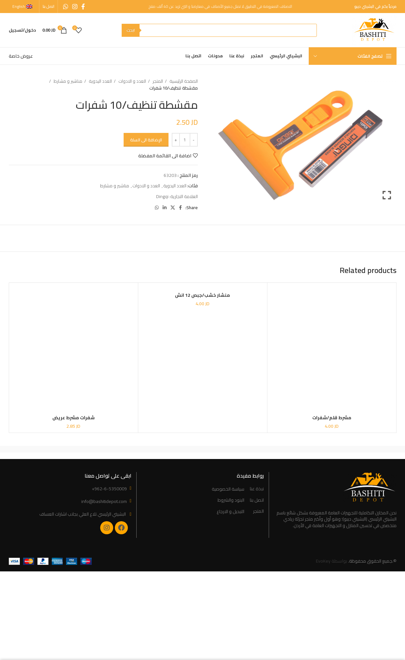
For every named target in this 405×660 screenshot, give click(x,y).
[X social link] (173, 207)
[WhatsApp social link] (65, 6)
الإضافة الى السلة (146, 140)
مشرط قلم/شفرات (331, 417)
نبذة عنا (257, 489)
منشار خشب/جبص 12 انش (202, 295)
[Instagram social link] (74, 6)
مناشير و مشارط (67, 81)
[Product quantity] (185, 140)
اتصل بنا (257, 500)
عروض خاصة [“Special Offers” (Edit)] (21, 56)
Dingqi (162, 196)
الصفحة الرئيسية (183, 81)
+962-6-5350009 (109, 488)
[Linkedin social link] (165, 207)
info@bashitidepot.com (104, 501)
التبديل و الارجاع (230, 512)
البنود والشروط (231, 500)
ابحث (131, 30)
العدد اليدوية (100, 81)
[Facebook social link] (83, 6)
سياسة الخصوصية (228, 489)
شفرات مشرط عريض (73, 417)
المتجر (157, 81)
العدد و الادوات (131, 81)
